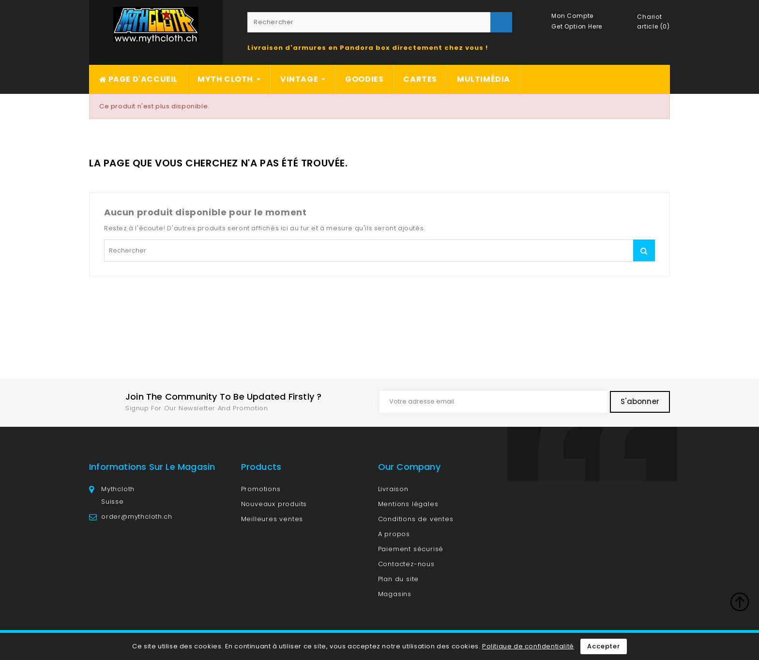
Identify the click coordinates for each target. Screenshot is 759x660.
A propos (394, 534)
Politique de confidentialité (528, 646)
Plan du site (398, 579)
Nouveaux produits (274, 504)
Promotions (261, 489)
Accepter (603, 646)
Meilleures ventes (272, 519)
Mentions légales (408, 504)
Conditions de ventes (416, 519)
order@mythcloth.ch (136, 516)
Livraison (393, 489)
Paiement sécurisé (411, 549)
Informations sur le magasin (152, 467)
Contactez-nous (406, 564)
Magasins (394, 594)
